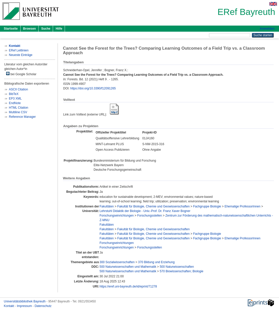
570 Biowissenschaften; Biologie (181, 271)
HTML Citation (18, 107)
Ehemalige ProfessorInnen (242, 206)
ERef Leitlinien (18, 50)
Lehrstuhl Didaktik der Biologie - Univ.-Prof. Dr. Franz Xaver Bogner (145, 211)
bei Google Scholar (21, 74)
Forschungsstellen (149, 215)
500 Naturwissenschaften (177, 266)
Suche (45, 28)
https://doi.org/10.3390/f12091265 (93, 88)
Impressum (25, 306)
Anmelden (267, 28)
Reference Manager (22, 117)
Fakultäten (107, 206)
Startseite (11, 28)
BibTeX (14, 94)
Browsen (29, 28)
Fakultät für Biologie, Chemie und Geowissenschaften (153, 206)
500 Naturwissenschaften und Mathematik (128, 266)
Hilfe (59, 28)
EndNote (15, 103)
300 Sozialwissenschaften (117, 262)
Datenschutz (42, 306)
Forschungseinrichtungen (117, 215)
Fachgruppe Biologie (207, 206)
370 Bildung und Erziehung (156, 262)
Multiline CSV (18, 112)
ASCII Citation (18, 89)
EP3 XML (15, 98)
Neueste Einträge (20, 55)
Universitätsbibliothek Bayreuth (25, 301)
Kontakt (9, 306)
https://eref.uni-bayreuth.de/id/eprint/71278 (128, 286)
